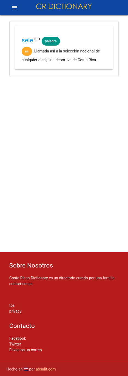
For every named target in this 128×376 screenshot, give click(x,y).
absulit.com (46, 369)
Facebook (17, 338)
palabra (51, 41)
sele (27, 40)
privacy (15, 311)
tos (12, 305)
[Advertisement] (64, 99)
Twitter (15, 344)
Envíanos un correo (25, 350)
